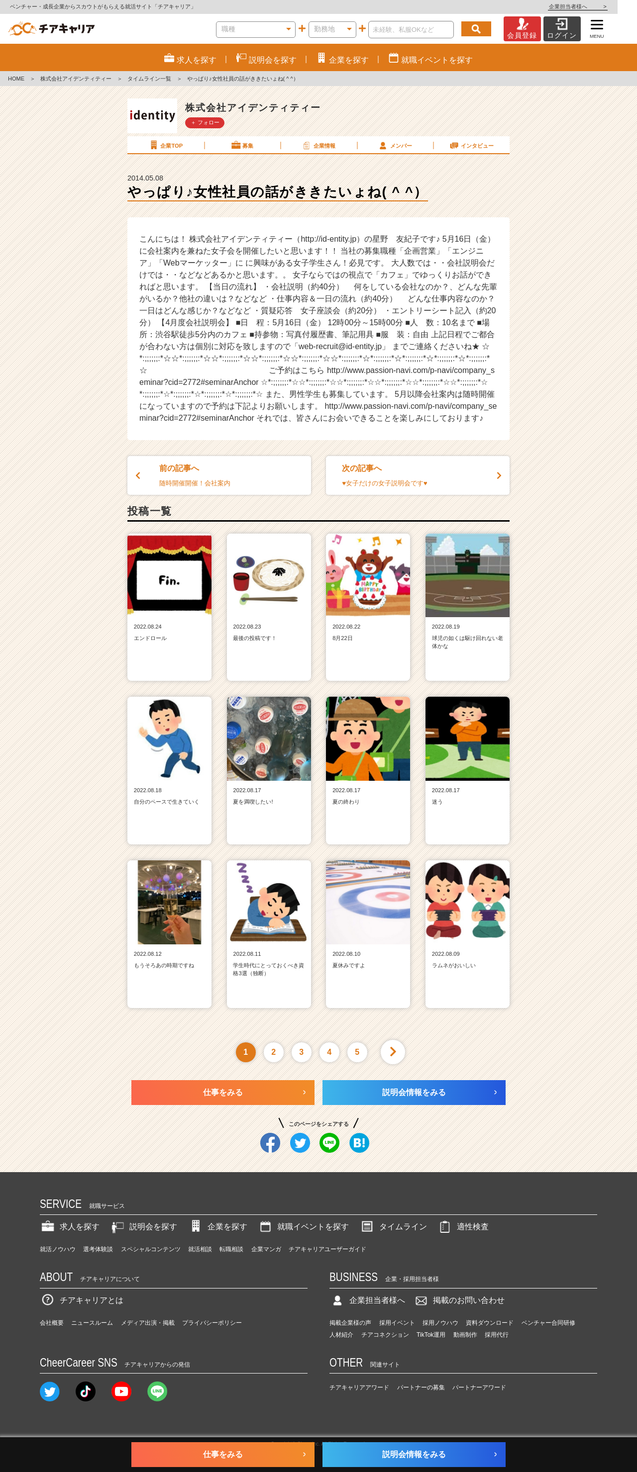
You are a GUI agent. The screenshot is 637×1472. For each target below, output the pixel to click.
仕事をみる (223, 1092)
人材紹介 (341, 1334)
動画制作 (465, 1334)
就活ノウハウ (58, 1249)
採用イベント (397, 1322)
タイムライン (393, 1226)
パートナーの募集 (421, 1387)
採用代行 (497, 1334)
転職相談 (231, 1249)
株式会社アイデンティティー (75, 79)
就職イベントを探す (303, 1226)
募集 (242, 145)
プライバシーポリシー (212, 1322)
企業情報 (318, 145)
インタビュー (471, 145)
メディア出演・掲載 (148, 1322)
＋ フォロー (205, 122)
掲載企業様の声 (350, 1322)
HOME (16, 79)
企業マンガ (266, 1249)
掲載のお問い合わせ (459, 1300)
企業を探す (217, 1226)
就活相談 (200, 1249)
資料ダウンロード (490, 1322)
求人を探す (70, 1226)
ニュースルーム (92, 1322)
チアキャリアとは (81, 1300)
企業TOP (165, 145)
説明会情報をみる (414, 1092)
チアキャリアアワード (359, 1387)
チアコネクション (385, 1334)
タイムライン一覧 (149, 79)
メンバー (394, 145)
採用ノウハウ (440, 1322)
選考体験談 (98, 1249)
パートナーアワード (479, 1387)
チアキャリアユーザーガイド (327, 1249)
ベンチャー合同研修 (548, 1322)
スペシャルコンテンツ (151, 1249)
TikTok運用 (431, 1334)
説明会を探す (143, 1226)
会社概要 (52, 1322)
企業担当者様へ (597, 6)
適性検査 (463, 1226)
